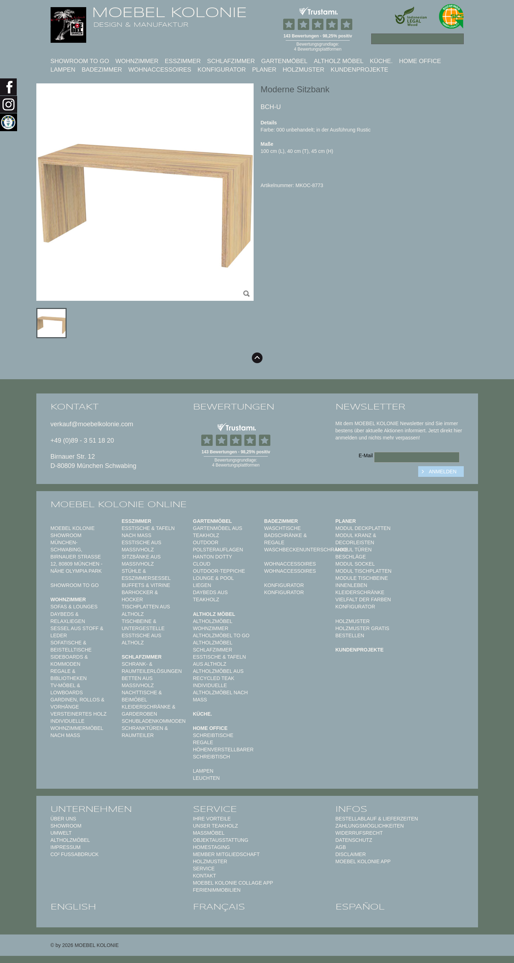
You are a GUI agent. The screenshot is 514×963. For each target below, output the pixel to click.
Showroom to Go (80, 61)
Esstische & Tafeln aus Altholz (219, 660)
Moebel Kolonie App (363, 861)
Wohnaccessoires (159, 69)
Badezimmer (102, 69)
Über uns (63, 819)
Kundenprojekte (359, 69)
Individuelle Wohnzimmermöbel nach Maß (77, 728)
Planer (264, 69)
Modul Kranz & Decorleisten (356, 538)
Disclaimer (351, 854)
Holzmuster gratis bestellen (362, 631)
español (360, 907)
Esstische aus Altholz (141, 639)
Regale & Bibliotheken (69, 674)
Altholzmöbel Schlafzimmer (212, 646)
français (219, 907)
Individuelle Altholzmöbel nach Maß (220, 692)
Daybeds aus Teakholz (210, 595)
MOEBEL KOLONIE (169, 12)
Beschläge (351, 557)
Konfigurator (222, 69)
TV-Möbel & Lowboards (67, 689)
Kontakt (204, 876)
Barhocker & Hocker (140, 595)
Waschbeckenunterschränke (306, 549)
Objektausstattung (221, 840)
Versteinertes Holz (79, 714)
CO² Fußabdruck (75, 854)
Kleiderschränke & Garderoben (149, 710)
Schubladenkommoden (154, 721)
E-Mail (366, 455)
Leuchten (206, 778)
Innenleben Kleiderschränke (360, 588)
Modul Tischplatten (364, 571)
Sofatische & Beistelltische (71, 646)
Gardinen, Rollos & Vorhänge (78, 703)
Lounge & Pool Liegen (213, 581)
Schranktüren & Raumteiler (145, 731)
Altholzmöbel (70, 840)
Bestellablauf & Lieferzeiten (377, 819)
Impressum (66, 847)
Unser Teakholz (215, 826)
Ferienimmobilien (217, 890)
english (73, 907)
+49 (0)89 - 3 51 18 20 (82, 440)
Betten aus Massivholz (138, 681)
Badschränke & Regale (285, 538)
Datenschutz (354, 840)
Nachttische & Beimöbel (142, 696)
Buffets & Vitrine (146, 585)
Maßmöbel (209, 833)
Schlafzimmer (231, 61)
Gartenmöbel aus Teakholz (217, 531)
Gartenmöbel (284, 61)
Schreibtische (213, 735)
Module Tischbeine (362, 578)
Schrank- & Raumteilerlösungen (152, 667)
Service (204, 868)
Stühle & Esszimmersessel (146, 574)
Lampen (63, 69)
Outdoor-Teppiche (219, 571)
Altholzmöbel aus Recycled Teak (218, 674)
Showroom (66, 826)
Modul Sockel (355, 564)
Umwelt (61, 833)
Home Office (420, 61)
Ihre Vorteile (212, 819)
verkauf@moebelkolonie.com (92, 424)
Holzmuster (304, 69)
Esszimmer (183, 61)
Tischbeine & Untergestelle (143, 624)
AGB (341, 847)
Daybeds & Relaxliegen (68, 617)
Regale (203, 742)
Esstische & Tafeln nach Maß (148, 531)
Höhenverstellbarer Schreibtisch (223, 753)
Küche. (381, 61)
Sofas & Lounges (74, 606)
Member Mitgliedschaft (226, 854)
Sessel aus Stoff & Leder (77, 631)
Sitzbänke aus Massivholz (141, 560)
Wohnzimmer (137, 61)
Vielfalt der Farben (363, 599)
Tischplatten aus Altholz (146, 610)
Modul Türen (354, 549)
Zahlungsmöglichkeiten (370, 826)
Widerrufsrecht (359, 833)
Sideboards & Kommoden (69, 660)
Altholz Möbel (339, 61)
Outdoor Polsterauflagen (218, 546)
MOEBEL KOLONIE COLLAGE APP (233, 883)
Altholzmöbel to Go (221, 635)
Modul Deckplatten (363, 528)
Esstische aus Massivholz (141, 546)
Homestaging (211, 847)
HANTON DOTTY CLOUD (212, 560)
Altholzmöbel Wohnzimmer (212, 624)
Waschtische (282, 528)
